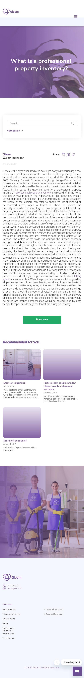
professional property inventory (33, 192)
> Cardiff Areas (8, 633)
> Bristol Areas (8, 628)
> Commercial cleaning (11, 614)
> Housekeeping (9, 619)
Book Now (42, 319)
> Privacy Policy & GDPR (53, 609)
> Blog (5, 624)
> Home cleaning (9, 609)
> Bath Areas (8, 631)
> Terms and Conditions (53, 614)
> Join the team (8, 638)
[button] (75, 16)
